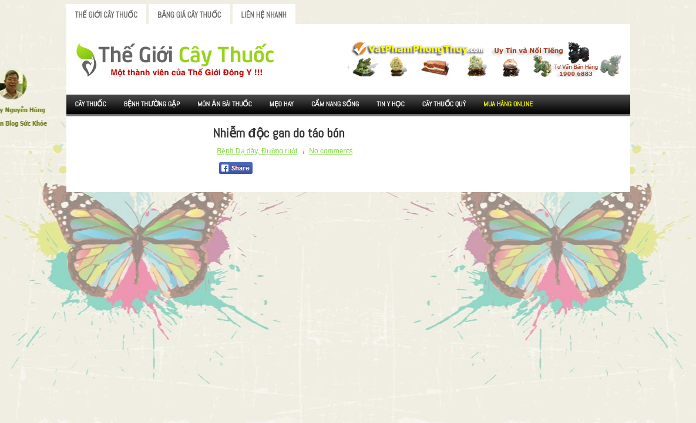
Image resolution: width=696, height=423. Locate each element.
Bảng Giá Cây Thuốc (189, 15)
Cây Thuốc (90, 104)
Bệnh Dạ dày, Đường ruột (257, 151)
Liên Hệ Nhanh (264, 15)
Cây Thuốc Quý (444, 104)
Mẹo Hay (282, 104)
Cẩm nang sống (335, 104)
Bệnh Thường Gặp (152, 104)
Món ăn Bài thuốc (224, 104)
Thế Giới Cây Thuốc (106, 15)
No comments (330, 151)
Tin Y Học (390, 104)
